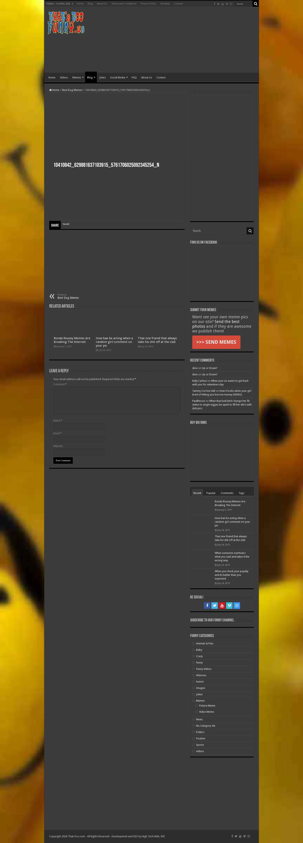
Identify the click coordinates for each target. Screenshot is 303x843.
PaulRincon (198, 400)
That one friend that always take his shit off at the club (157, 340)
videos (200, 751)
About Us (102, 3)
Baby (199, 649)
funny (199, 662)
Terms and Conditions (123, 3)
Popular (211, 493)
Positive (200, 738)
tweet (66, 224)
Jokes (102, 77)
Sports (200, 744)
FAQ (134, 77)
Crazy (199, 656)
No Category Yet (205, 725)
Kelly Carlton (199, 380)
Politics (200, 732)
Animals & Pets (204, 643)
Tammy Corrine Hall (203, 390)
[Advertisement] (181, 40)
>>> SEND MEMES (216, 342)
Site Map (165, 3)
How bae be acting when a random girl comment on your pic (114, 341)
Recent (197, 493)
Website (58, 446)
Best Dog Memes (72, 90)
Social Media (117, 77)
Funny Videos (204, 668)
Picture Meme (207, 705)
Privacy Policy (148, 3)
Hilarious (201, 675)
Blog (90, 3)
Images (200, 688)
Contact (178, 3)
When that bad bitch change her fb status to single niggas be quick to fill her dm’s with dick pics (222, 404)
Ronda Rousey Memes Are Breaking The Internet (72, 340)
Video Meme (206, 711)
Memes (76, 77)
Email (57, 433)
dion (195, 368)
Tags (241, 493)
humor (200, 681)
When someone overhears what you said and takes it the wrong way (232, 556)
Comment (60, 384)
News (199, 719)
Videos (64, 77)
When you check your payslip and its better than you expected (231, 575)
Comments (227, 493)
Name (57, 420)
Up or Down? (209, 368)
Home (80, 3)
